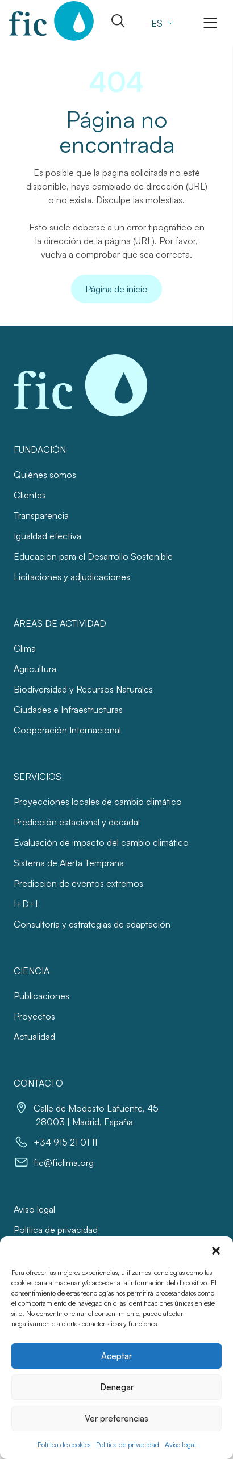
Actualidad (34, 1036)
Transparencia (41, 515)
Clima (25, 648)
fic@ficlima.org (64, 1162)
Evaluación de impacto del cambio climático (101, 842)
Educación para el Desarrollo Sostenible (93, 556)
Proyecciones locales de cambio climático (98, 801)
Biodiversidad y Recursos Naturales (83, 689)
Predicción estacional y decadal (77, 822)
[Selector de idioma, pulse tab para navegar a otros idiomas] (161, 22)
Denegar (117, 1387)
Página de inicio (116, 289)
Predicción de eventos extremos (78, 883)
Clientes (30, 495)
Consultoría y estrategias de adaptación (92, 924)
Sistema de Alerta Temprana (69, 863)
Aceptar (116, 1356)
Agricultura (35, 668)
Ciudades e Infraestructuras (68, 709)
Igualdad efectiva (47, 536)
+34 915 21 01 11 (65, 1142)
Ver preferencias (116, 1418)
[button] (216, 1250)
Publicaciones (41, 995)
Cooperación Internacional (67, 730)
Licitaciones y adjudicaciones (72, 576)
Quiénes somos (45, 474)
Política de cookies (64, 1444)
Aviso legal (180, 1444)
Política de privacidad (127, 1444)
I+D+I (26, 903)
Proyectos (34, 1016)
